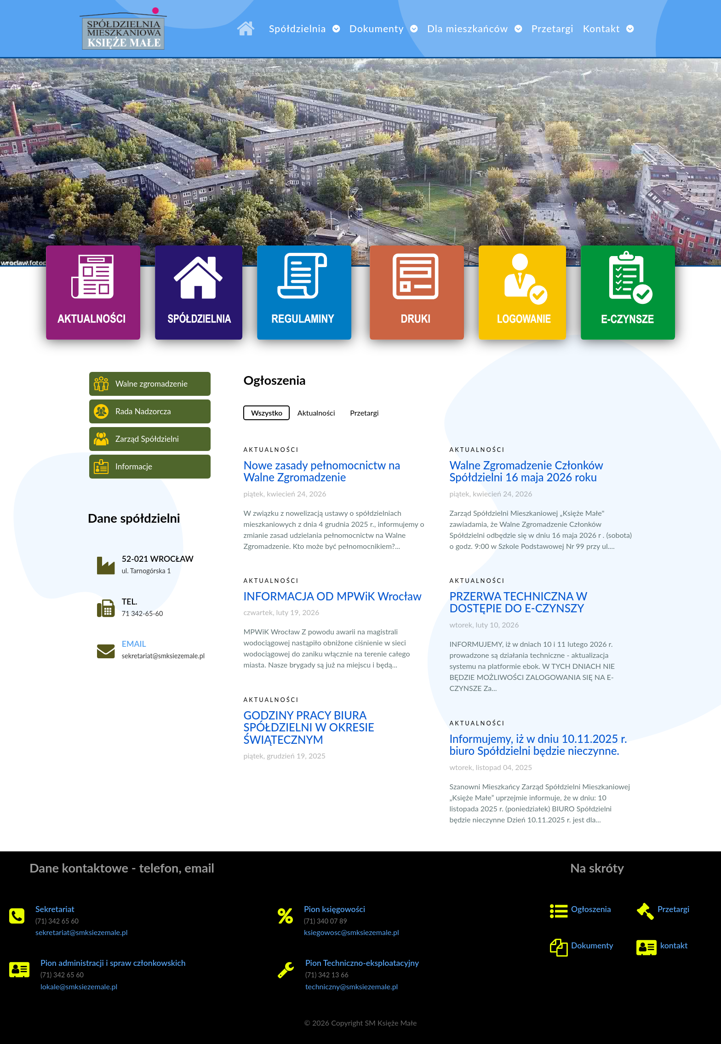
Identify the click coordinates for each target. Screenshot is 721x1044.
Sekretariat (54, 909)
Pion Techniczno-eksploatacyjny (362, 963)
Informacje (123, 466)
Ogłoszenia (591, 909)
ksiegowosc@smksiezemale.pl (351, 932)
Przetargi (673, 909)
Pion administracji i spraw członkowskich (113, 963)
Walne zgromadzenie (141, 384)
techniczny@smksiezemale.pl (351, 986)
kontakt (673, 945)
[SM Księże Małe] (248, 28)
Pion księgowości (334, 909)
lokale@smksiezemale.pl (78, 986)
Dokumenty (592, 945)
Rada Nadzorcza (132, 411)
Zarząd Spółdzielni (136, 439)
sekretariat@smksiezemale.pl (81, 932)
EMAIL (134, 644)
